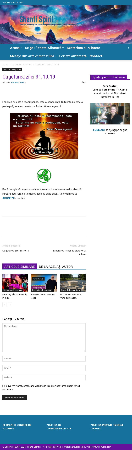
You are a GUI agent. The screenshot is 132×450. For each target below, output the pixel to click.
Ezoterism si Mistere (83, 48)
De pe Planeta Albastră (44, 48)
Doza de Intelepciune (22, 64)
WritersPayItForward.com (98, 446)
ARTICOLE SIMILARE (19, 267)
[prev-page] (4, 305)
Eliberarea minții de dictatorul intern (69, 252)
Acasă (5, 64)
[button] (128, 48)
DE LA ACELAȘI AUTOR (56, 267)
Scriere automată (73, 56)
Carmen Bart (17, 82)
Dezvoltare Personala (12, 290)
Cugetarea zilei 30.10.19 (15, 250)
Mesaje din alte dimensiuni (33, 56)
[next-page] (10, 305)
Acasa (16, 48)
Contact (96, 56)
